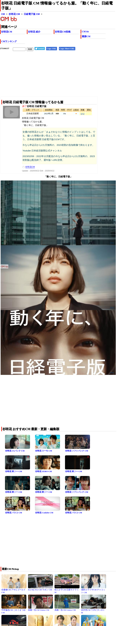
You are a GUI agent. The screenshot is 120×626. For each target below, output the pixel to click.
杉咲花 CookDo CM (44, 512)
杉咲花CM (6, 31)
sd (83, 114)
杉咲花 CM (14, 14)
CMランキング (9, 41)
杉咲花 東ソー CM (13, 471)
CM (3, 14)
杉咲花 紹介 (34, 31)
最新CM (86, 36)
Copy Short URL (67, 48)
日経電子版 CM (32, 14)
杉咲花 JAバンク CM (15, 451)
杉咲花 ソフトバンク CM (76, 451)
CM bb (85, 31)
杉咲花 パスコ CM (13, 512)
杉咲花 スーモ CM (43, 451)
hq (81, 114)
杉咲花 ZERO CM (43, 471)
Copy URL (51, 48)
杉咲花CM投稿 (62, 31)
